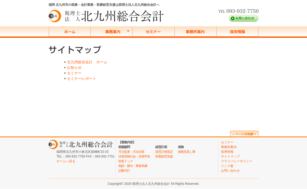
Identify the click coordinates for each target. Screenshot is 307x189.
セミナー (74, 73)
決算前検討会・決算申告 (134, 156)
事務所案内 (229, 147)
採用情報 (227, 152)
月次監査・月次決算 (131, 152)
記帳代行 (124, 170)
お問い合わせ (230, 170)
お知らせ (74, 67)
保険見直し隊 (186, 152)
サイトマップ (230, 156)
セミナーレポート (81, 78)
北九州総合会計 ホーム (87, 62)
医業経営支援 (164, 156)
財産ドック (125, 161)
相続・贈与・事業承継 (132, 166)
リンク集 (227, 166)
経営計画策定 (164, 152)
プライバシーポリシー (236, 161)
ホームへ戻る (65, 161)
